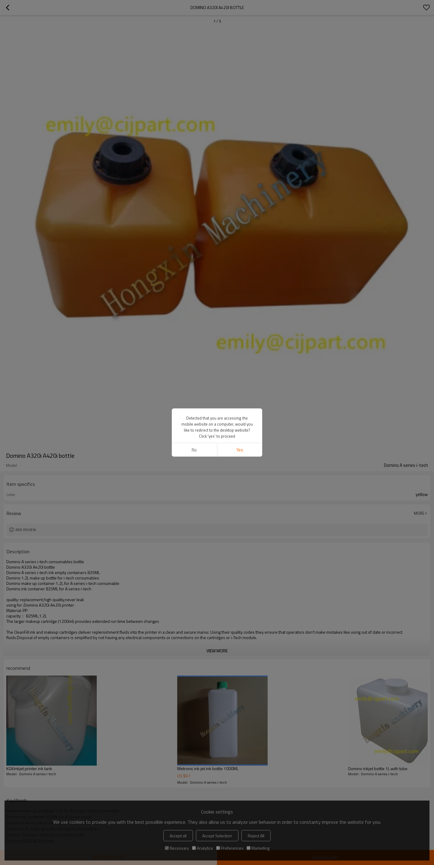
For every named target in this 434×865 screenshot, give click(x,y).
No (194, 449)
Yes (239, 449)
